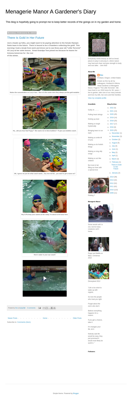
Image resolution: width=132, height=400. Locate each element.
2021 (112, 111)
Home (45, 318)
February (115, 162)
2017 (112, 124)
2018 (112, 121)
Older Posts (77, 318)
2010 (112, 190)
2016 (112, 127)
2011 (112, 186)
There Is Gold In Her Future (25, 37)
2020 (112, 114)
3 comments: (31, 308)
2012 (112, 183)
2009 (112, 193)
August (114, 143)
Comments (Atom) (24, 322)
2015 (112, 130)
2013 (112, 180)
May (113, 152)
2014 (112, 177)
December (116, 133)
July (113, 146)
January (115, 173)
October (115, 139)
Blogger (76, 393)
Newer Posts (12, 318)
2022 (112, 108)
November (116, 136)
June (114, 149)
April (114, 156)
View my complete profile (97, 98)
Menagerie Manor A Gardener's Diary (51, 12)
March (114, 159)
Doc (101, 75)
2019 (112, 118)
